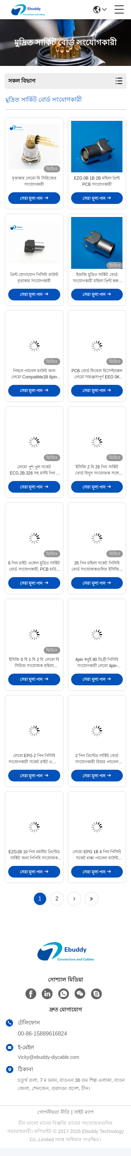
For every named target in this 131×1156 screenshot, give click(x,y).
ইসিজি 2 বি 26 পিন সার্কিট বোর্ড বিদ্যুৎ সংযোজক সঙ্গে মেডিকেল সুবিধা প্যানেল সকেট (97, 474)
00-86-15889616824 (42, 1042)
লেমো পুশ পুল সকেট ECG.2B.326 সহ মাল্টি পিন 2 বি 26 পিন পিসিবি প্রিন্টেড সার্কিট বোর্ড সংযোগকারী (34, 474)
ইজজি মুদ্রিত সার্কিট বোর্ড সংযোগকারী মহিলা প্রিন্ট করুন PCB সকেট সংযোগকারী (97, 280)
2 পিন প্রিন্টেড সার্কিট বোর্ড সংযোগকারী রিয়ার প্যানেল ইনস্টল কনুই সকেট (96, 766)
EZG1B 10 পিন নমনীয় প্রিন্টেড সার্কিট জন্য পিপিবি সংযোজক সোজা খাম (34, 863)
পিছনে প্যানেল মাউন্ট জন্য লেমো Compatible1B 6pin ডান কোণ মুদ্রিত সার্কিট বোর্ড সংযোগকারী (34, 377)
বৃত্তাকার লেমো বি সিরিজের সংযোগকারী (34, 182)
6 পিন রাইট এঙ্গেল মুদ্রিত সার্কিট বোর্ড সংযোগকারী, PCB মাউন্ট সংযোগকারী (34, 571)
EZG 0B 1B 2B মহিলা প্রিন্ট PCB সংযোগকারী (97, 182)
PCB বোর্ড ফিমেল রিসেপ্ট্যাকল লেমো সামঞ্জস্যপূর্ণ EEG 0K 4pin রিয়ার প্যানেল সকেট (96, 377)
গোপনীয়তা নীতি (53, 1120)
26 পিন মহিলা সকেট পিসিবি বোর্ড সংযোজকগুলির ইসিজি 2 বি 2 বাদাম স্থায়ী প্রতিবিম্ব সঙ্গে (96, 571)
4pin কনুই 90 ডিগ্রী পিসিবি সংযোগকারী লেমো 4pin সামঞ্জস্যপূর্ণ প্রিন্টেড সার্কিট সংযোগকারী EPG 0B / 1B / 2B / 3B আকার (97, 669)
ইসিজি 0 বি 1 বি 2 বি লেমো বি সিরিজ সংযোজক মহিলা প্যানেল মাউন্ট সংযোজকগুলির (34, 669)
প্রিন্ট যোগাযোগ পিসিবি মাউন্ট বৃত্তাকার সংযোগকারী (34, 279)
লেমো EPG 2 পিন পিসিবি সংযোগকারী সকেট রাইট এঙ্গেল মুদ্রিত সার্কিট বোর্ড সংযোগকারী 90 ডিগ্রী (34, 766)
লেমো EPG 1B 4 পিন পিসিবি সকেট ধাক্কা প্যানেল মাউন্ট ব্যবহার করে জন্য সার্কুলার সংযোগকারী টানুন (97, 863)
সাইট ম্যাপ (84, 1120)
